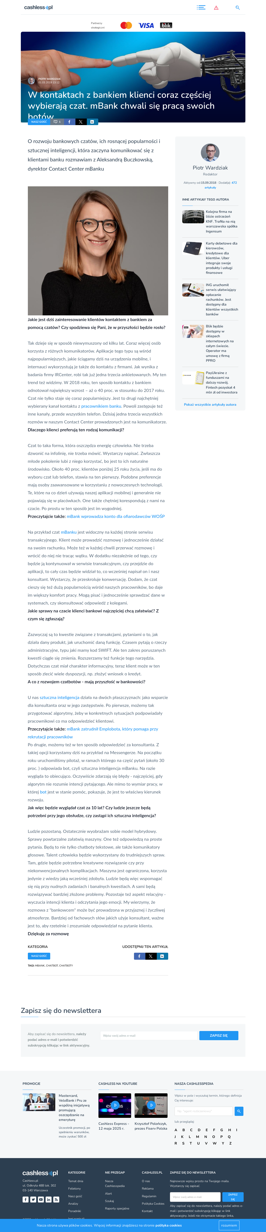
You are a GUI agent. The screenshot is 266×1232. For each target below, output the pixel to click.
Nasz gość (75, 1196)
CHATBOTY (66, 965)
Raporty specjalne (117, 1208)
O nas (146, 1181)
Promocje (31, 1084)
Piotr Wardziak (49, 79)
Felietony (74, 1189)
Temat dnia (75, 1181)
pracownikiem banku (101, 406)
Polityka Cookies (153, 1204)
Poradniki (74, 1211)
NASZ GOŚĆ (39, 122)
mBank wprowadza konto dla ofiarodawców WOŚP (116, 516)
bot (44, 791)
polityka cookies (168, 1225)
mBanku (69, 532)
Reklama (148, 1189)
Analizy (73, 1204)
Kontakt (147, 1211)
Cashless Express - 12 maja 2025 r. (113, 1126)
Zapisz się (232, 1197)
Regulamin (149, 1196)
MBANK (40, 965)
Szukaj (109, 1201)
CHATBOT (52, 965)
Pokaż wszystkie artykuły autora (210, 404)
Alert (108, 1194)
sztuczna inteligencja (59, 697)
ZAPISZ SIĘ (219, 1035)
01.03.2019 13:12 (48, 82)
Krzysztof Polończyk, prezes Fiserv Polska (151, 1126)
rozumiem (229, 1225)
